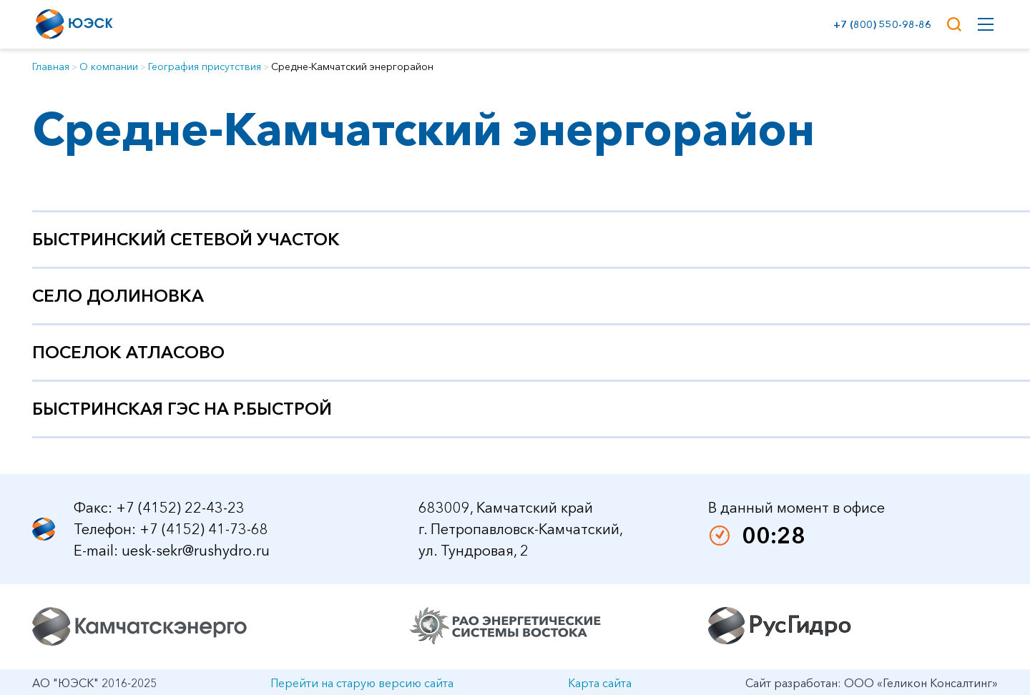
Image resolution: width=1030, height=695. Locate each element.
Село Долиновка (118, 295)
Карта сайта (600, 683)
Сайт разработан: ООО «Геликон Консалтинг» (871, 683)
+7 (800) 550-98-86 (879, 24)
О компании (108, 66)
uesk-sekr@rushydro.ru (196, 550)
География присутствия (204, 66)
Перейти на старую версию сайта (361, 683)
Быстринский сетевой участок (186, 239)
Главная (50, 66)
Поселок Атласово (128, 352)
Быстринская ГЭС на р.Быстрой (182, 408)
